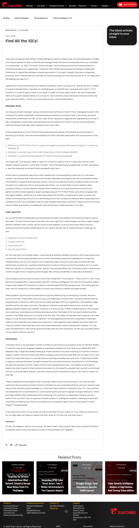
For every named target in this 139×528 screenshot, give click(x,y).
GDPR (58, 526)
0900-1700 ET (78, 506)
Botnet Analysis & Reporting (13, 515)
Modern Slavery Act (117, 526)
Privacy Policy (88, 526)
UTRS (29, 508)
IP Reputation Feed (10, 510)
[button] (30, 5)
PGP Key (76, 515)
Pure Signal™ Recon (10, 506)
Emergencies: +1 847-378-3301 (82, 518)
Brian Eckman (11, 30)
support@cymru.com (80, 513)
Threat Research (41, 18)
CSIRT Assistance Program (36, 513)
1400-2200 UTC (78, 508)
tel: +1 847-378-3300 (57, 506)
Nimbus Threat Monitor (35, 506)
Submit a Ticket (78, 510)
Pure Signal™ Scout (10, 508)
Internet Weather (22, 18)
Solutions (29, 5)
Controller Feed (9, 513)
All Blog (6, 18)
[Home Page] (11, 4)
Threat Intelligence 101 (62, 18)
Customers (73, 5)
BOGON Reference (33, 510)
